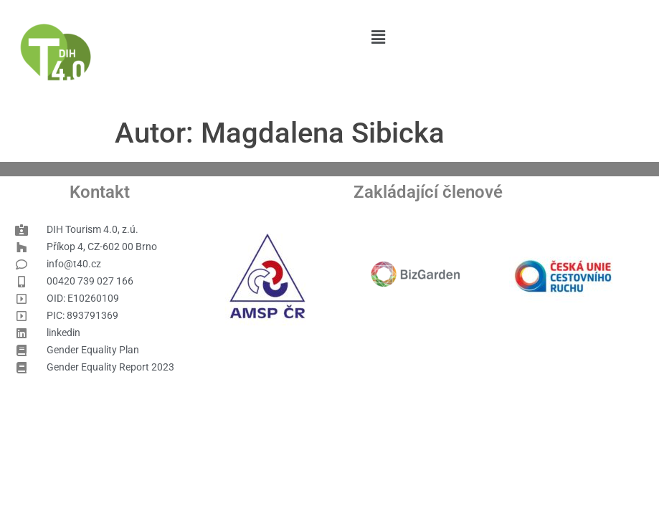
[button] (378, 37)
